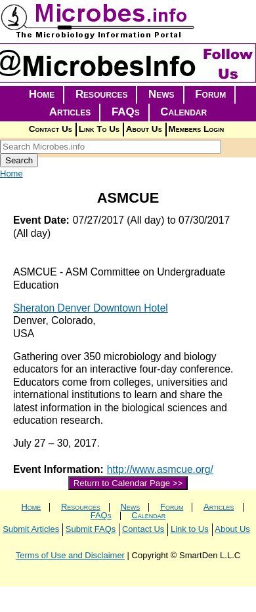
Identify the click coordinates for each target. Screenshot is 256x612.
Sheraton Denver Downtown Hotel (90, 308)
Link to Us (190, 529)
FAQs (126, 112)
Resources (101, 94)
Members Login (196, 129)
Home (42, 94)
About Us (144, 129)
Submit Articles (31, 529)
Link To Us (99, 129)
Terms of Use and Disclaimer (70, 555)
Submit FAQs (91, 529)
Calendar (183, 112)
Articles (70, 112)
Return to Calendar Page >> (128, 483)
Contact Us (50, 129)
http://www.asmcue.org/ (160, 469)
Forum (210, 94)
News (161, 94)
